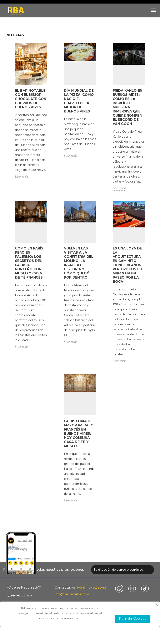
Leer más (22, 176)
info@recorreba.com (72, 594)
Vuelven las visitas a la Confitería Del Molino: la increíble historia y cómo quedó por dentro (78, 262)
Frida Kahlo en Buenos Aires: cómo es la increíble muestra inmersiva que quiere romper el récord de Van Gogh (127, 107)
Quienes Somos (19, 595)
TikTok (145, 588)
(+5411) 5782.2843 (91, 587)
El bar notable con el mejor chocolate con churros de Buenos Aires (30, 99)
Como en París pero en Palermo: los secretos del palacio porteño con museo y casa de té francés (29, 262)
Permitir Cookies (132, 619)
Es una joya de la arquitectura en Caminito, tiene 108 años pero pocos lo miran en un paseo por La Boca (127, 265)
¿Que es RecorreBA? (24, 587)
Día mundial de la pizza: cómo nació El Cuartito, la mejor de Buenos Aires (79, 101)
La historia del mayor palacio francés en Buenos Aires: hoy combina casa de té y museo (79, 433)
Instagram (132, 588)
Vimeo (119, 588)
